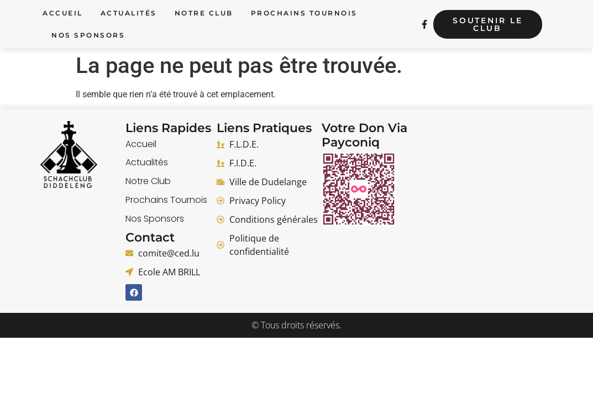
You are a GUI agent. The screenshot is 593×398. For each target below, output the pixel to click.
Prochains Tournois (304, 13)
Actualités (129, 13)
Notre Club (204, 13)
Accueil (63, 13)
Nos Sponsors (88, 35)
